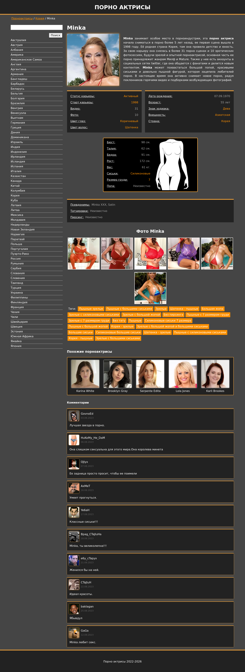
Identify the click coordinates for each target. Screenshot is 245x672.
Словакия (18, 273)
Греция (16, 127)
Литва (15, 210)
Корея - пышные (81, 338)
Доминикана (20, 137)
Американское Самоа (26, 59)
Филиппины (19, 297)
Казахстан (18, 176)
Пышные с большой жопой (88, 326)
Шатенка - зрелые (157, 332)
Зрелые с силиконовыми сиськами (94, 314)
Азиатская (222, 115)
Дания (15, 132)
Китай (15, 185)
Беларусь (17, 88)
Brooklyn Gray (118, 391)
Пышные (135, 320)
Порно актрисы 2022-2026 (122, 661)
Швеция (16, 326)
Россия (16, 258)
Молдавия (18, 219)
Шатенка (131, 127)
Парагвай (18, 239)
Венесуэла (18, 113)
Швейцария (19, 321)
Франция (17, 307)
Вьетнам (17, 117)
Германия (18, 122)
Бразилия (18, 103)
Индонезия (19, 151)
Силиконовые (140, 173)
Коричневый (129, 121)
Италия (16, 171)
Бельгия (17, 93)
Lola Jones (183, 391)
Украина (17, 292)
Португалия (19, 249)
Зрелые (161, 308)
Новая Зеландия (23, 229)
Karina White (85, 391)
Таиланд (17, 283)
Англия (16, 64)
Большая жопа (212, 308)
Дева (226, 108)
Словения (18, 278)
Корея (39, 18)
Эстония (17, 331)
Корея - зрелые (122, 326)
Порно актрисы (122, 7)
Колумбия (18, 190)
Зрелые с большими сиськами (118, 338)
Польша (16, 244)
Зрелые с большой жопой (141, 314)
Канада (16, 181)
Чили (14, 317)
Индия (15, 147)
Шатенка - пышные (184, 308)
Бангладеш (19, 79)
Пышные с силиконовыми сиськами (200, 332)
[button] (83, 254)
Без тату (119, 320)
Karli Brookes (215, 391)
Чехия (15, 312)
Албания (17, 50)
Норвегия (18, 234)
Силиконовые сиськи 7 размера (168, 320)
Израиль (17, 142)
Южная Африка (22, 336)
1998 (134, 102)
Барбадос (18, 83)
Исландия (18, 161)
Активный (131, 96)
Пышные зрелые (91, 308)
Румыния (17, 263)
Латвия (16, 205)
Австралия (18, 40)
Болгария (17, 98)
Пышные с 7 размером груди (208, 314)
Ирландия (18, 156)
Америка (17, 54)
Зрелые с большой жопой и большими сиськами (172, 326)
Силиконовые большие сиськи (118, 332)
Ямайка (16, 341)
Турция (16, 287)
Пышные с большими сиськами (129, 308)
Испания (17, 166)
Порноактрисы (22, 18)
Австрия (17, 45)
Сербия (16, 268)
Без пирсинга (173, 314)
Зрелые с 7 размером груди (89, 320)
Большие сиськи (81, 332)
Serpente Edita (150, 391)
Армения (17, 74)
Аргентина (18, 69)
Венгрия (17, 108)
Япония (16, 346)
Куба (14, 200)
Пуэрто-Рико (20, 253)
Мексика (17, 215)
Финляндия (19, 302)
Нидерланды (20, 224)
